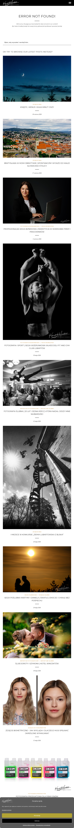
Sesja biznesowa (47, 226)
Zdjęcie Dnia (37, 104)
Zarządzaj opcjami (6, 810)
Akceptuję (37, 815)
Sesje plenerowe (31, 595)
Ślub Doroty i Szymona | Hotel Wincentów (37, 664)
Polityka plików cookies (29, 825)
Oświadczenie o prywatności (43, 825)
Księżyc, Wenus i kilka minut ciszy (37, 107)
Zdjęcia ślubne (44, 595)
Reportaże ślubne (47, 408)
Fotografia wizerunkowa (29, 226)
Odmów (37, 821)
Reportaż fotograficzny (29, 408)
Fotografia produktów (37, 793)
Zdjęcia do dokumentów (37, 727)
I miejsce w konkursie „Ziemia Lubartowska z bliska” (37, 535)
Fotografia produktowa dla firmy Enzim (37, 796)
